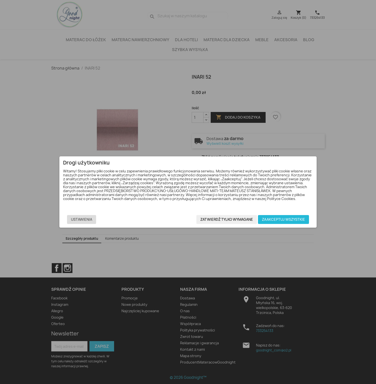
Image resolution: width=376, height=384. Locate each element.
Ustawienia (90, 219)
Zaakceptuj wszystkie (275, 219)
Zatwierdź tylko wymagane (218, 219)
